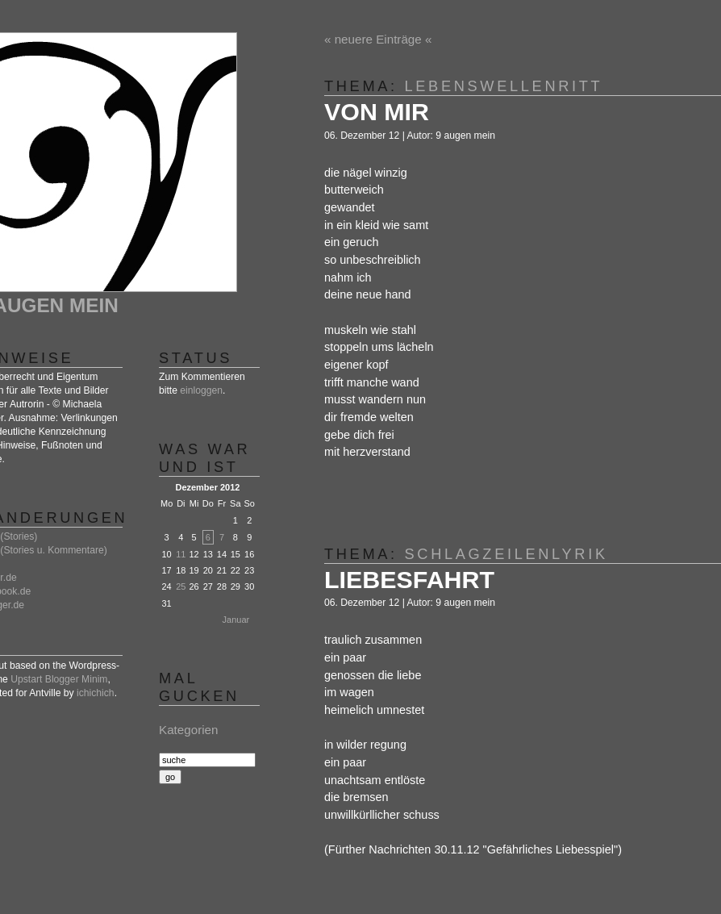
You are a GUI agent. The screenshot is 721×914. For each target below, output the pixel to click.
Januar (236, 619)
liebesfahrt (409, 579)
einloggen (201, 390)
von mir (376, 111)
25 (180, 586)
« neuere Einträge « (377, 39)
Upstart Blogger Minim (58, 679)
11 (180, 554)
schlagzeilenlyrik (506, 553)
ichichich (96, 693)
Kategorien (188, 730)
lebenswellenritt (504, 85)
